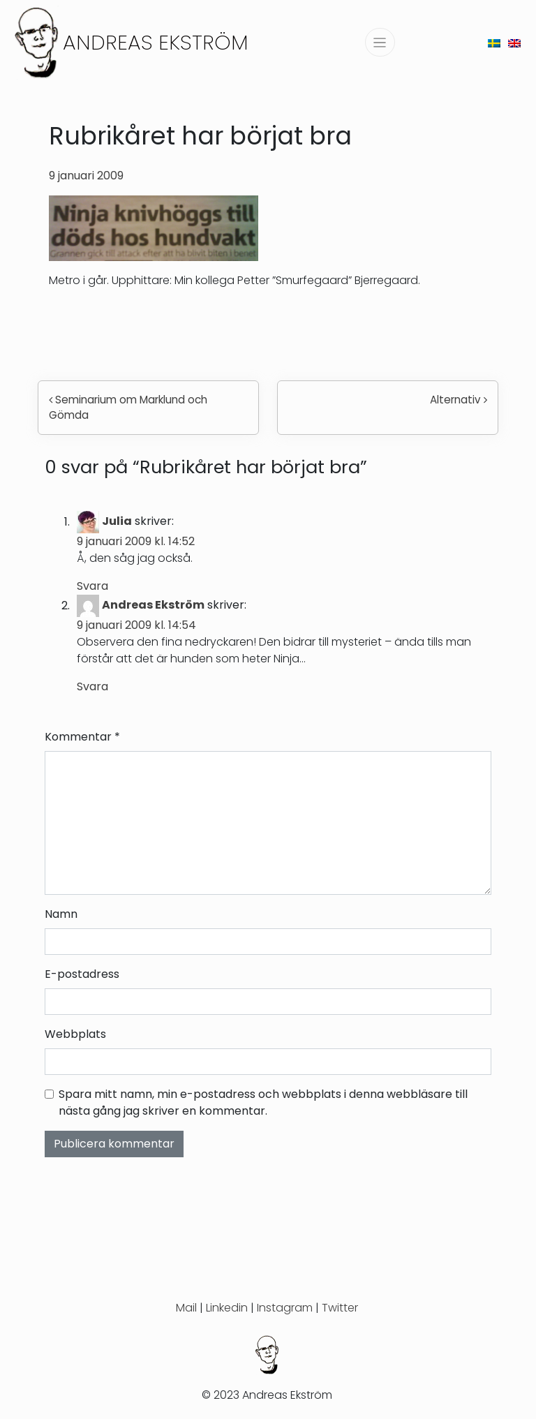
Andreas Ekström (155, 42)
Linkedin (227, 1308)
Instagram (285, 1308)
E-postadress (82, 974)
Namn (61, 914)
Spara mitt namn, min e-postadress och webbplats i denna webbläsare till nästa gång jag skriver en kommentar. (263, 1102)
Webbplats (75, 1034)
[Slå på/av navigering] (380, 42)
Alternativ (458, 399)
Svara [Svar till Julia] (92, 586)
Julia (117, 522)
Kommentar (82, 737)
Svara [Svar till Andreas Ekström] (92, 686)
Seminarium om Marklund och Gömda (128, 407)
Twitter (340, 1308)
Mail (186, 1308)
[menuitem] (494, 42)
